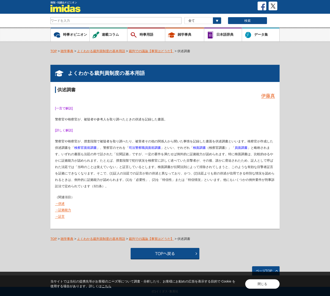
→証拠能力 (63, 210)
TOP (53, 51)
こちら (106, 286)
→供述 (60, 203)
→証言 (60, 216)
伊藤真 (268, 95)
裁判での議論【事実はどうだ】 (151, 51)
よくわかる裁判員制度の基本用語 (101, 51)
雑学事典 (66, 51)
